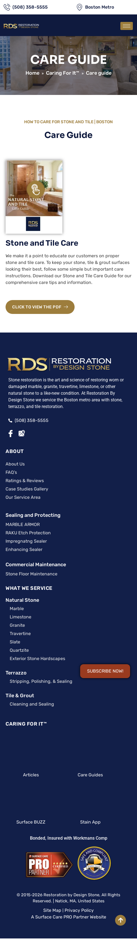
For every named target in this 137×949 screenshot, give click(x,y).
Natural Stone (22, 600)
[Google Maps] (22, 433)
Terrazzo (16, 673)
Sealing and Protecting (33, 515)
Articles (31, 774)
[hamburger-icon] (126, 26)
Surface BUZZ (30, 822)
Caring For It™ (62, 73)
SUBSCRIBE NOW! (105, 671)
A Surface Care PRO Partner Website (68, 917)
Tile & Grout (20, 696)
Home (32, 73)
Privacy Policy (79, 910)
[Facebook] (11, 433)
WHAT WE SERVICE (29, 588)
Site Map (52, 910)
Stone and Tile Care (42, 243)
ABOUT (15, 451)
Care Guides (90, 774)
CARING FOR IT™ (26, 724)
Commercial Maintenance (36, 565)
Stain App (90, 822)
